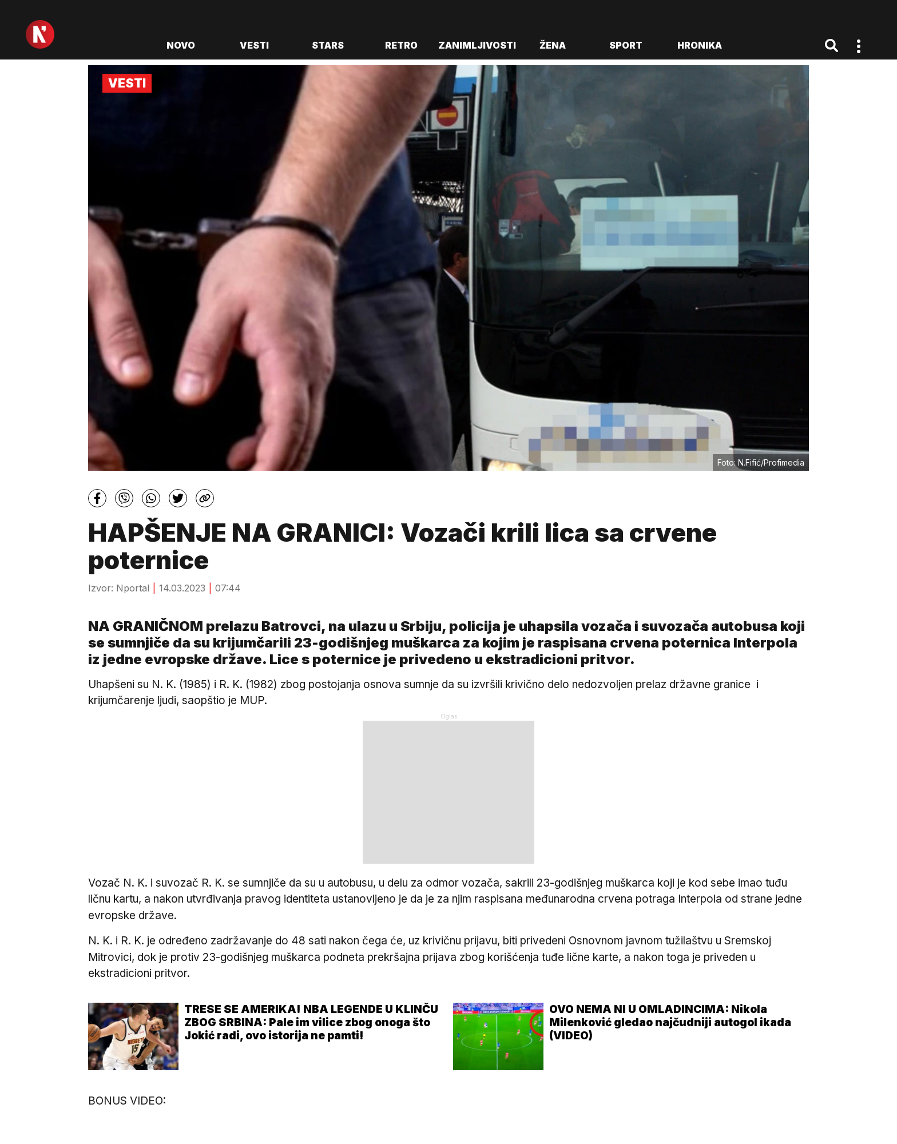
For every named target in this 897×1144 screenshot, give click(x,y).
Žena (552, 45)
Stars (328, 45)
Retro (401, 45)
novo (180, 45)
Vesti (254, 45)
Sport (625, 45)
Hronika (699, 45)
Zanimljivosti (477, 45)
